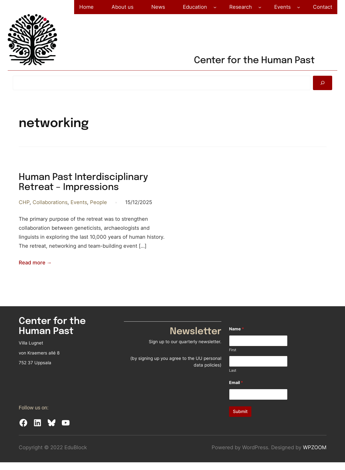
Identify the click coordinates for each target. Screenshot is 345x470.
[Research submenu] (259, 7)
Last (232, 370)
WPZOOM (315, 447)
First (232, 350)
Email (236, 382)
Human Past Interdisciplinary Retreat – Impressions (83, 182)
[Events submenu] (298, 7)
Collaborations (50, 202)
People (98, 202)
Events (79, 202)
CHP (24, 202)
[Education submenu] (214, 7)
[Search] (322, 83)
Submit (240, 411)
